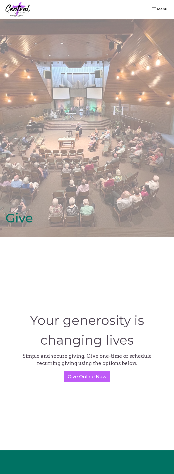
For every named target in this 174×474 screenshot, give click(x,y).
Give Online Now (87, 376)
